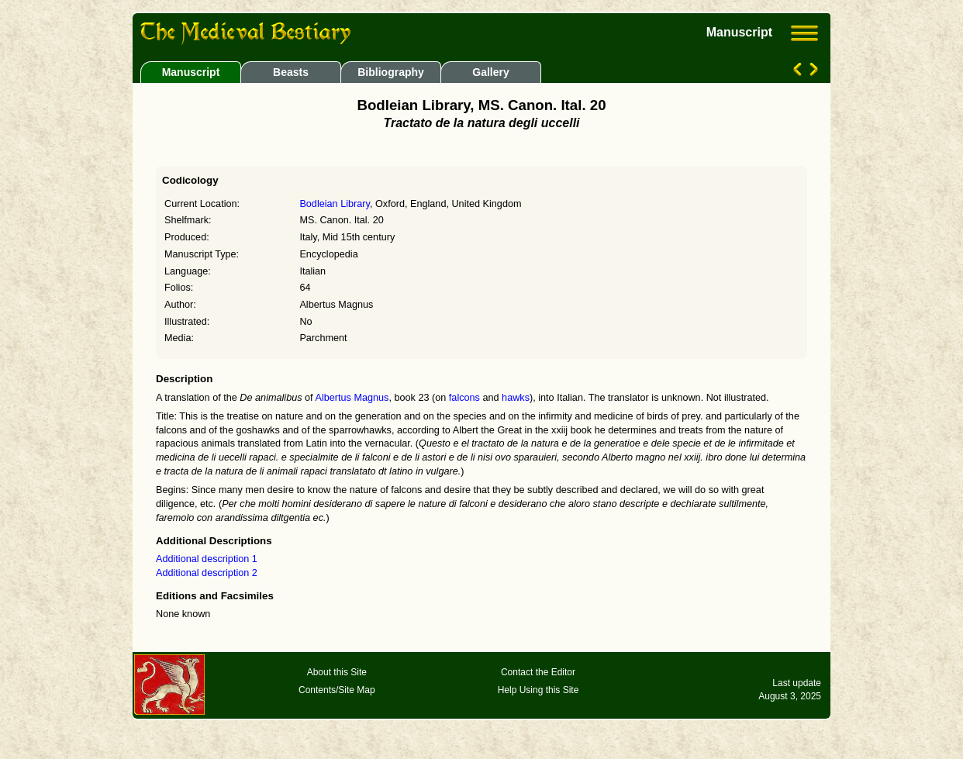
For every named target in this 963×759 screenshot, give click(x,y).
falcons (464, 397)
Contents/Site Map (337, 690)
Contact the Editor (538, 672)
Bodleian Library (334, 203)
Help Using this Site (538, 690)
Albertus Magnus (351, 397)
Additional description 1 (206, 559)
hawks (516, 397)
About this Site (337, 672)
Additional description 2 (206, 573)
